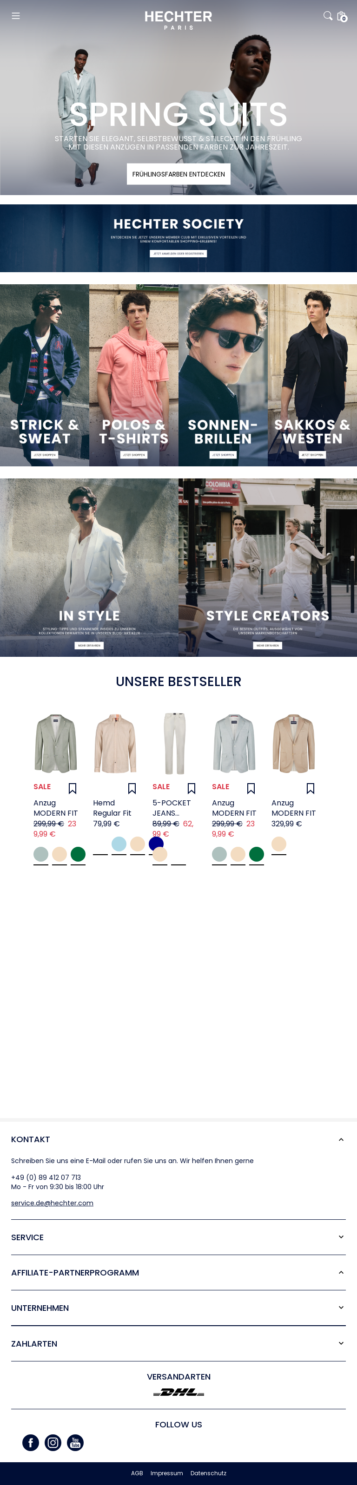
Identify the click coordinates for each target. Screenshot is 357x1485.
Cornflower (119, 844)
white (178, 854)
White (100, 844)
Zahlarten (34, 1343)
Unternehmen (40, 1308)
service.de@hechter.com (52, 1203)
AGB (137, 1473)
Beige (59, 854)
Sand (137, 844)
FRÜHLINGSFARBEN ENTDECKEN (178, 174)
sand (159, 854)
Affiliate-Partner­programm (75, 1272)
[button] (67, 15)
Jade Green (40, 854)
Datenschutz (208, 1473)
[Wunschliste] (72, 788)
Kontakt (30, 1139)
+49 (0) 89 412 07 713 (46, 1177)
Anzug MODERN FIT (55, 808)
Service (27, 1237)
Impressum (167, 1473)
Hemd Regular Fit (112, 808)
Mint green (78, 854)
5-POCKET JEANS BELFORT (171, 808)
